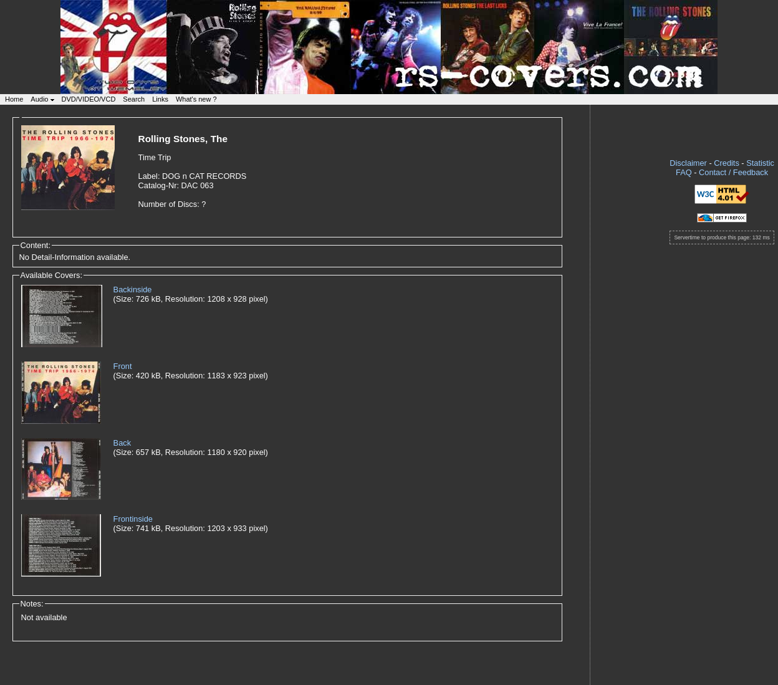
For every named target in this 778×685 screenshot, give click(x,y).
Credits (726, 163)
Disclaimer (688, 163)
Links (160, 99)
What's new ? (196, 99)
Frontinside (133, 519)
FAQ (684, 172)
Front (122, 366)
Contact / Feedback (733, 172)
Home (14, 99)
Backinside (132, 289)
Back (122, 443)
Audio (42, 99)
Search (134, 99)
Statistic (760, 163)
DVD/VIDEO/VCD (89, 99)
